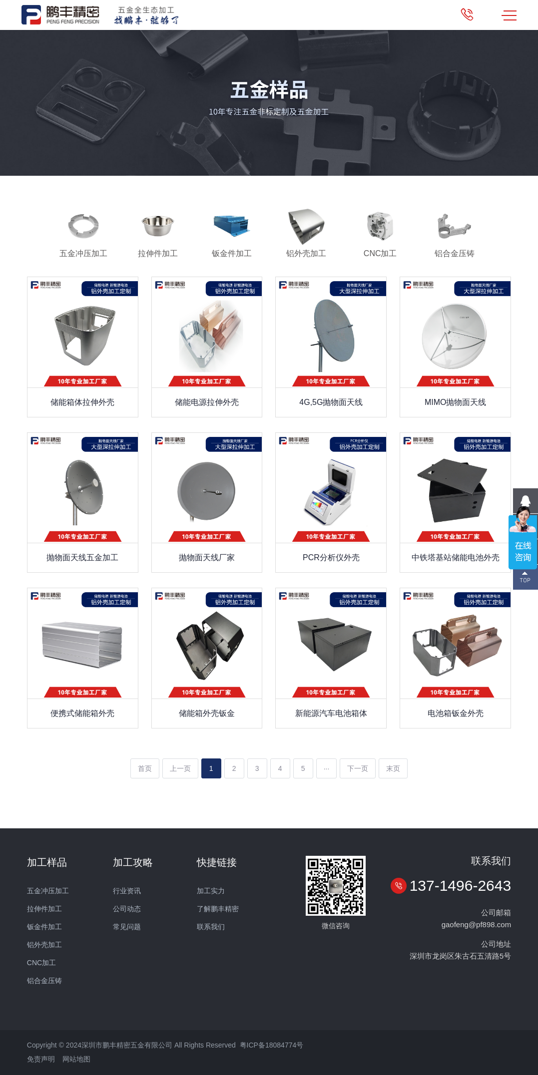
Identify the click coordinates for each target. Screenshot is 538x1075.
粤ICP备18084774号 (272, 1045)
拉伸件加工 (44, 909)
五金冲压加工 (48, 891)
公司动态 (127, 909)
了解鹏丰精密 (218, 909)
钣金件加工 (44, 927)
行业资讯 (127, 891)
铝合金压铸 (44, 981)
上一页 (180, 768)
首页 (145, 768)
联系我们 (211, 927)
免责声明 (41, 1059)
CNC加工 (41, 963)
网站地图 (76, 1059)
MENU (509, 15)
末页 (393, 768)
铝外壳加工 (44, 945)
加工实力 (211, 891)
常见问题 (127, 927)
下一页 (357, 768)
